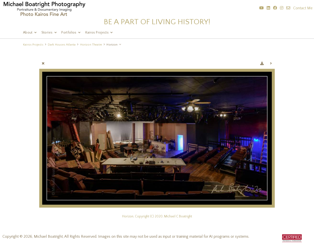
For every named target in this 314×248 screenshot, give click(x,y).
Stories (46, 33)
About (28, 33)
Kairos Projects (97, 33)
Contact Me (303, 8)
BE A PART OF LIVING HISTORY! (157, 22)
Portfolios (69, 33)
